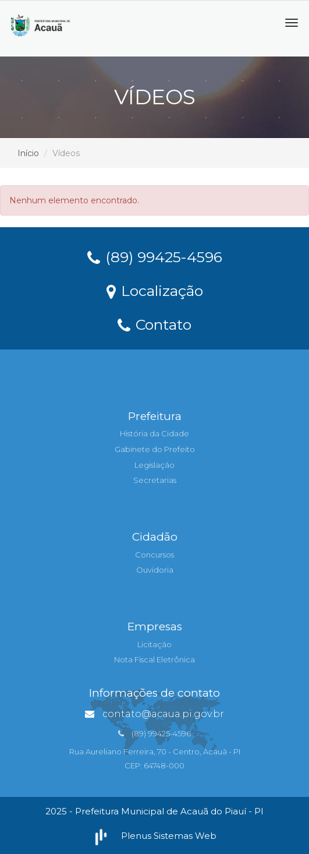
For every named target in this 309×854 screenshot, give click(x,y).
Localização (154, 290)
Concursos (154, 554)
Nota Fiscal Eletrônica (154, 659)
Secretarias (154, 480)
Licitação (154, 644)
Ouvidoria (154, 569)
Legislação (154, 465)
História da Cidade (154, 433)
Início (28, 153)
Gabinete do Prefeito (155, 449)
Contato (154, 324)
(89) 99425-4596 (154, 256)
